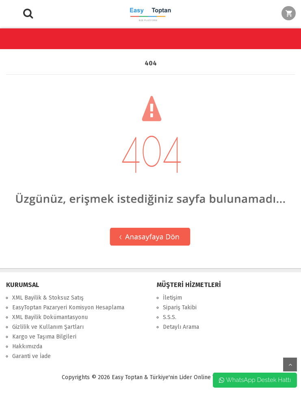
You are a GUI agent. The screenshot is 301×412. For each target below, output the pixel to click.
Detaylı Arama (181, 327)
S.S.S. (169, 317)
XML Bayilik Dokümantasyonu (50, 317)
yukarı (290, 364)
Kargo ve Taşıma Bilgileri (44, 336)
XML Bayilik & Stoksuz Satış (48, 297)
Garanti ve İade (31, 356)
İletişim (172, 297)
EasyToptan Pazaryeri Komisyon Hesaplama (68, 307)
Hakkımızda (27, 346)
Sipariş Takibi (180, 307)
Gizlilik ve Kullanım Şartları (48, 327)
